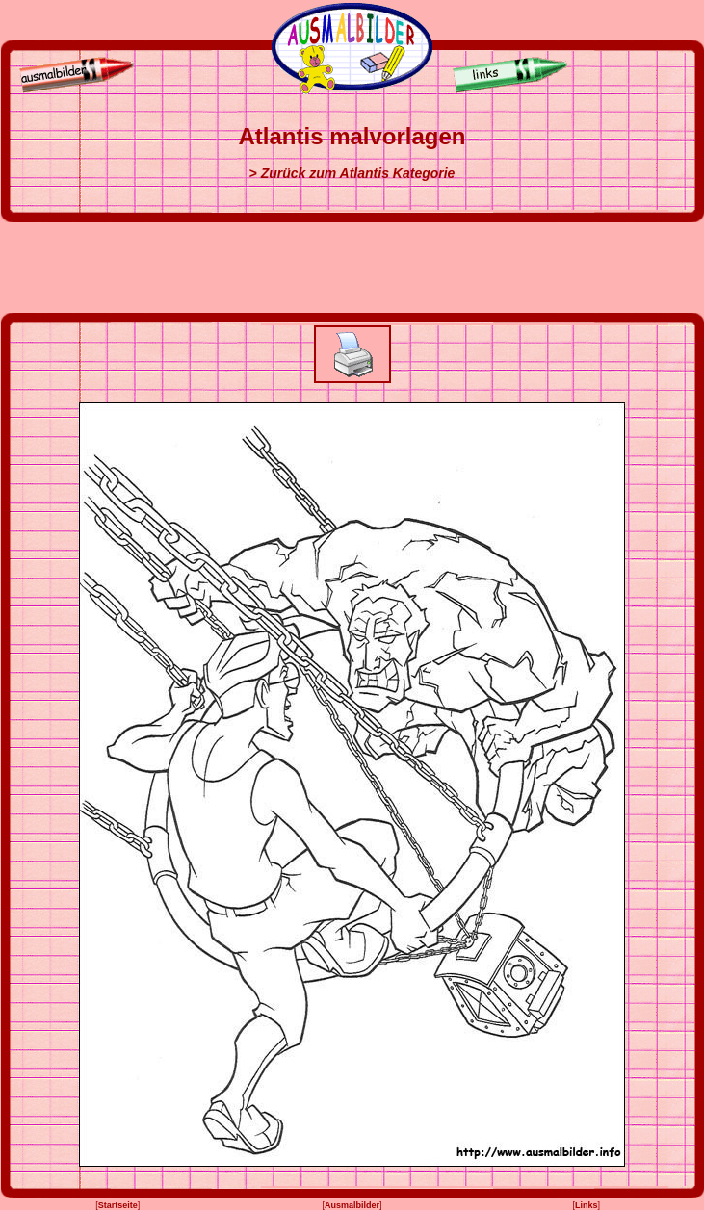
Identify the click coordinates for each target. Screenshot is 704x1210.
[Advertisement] (352, 267)
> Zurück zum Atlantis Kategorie (352, 173)
